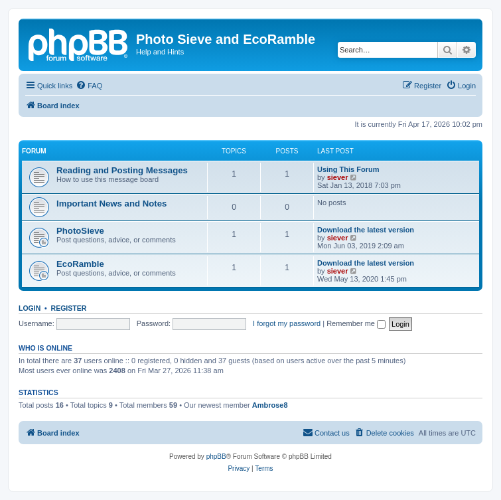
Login (29, 308)
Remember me (356, 323)
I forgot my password (287, 323)
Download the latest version (365, 230)
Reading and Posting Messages (122, 170)
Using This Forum (348, 169)
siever (337, 177)
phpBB (216, 456)
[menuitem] (89, 86)
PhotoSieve (80, 231)
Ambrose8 (270, 405)
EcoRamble (80, 264)
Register (69, 308)
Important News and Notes (111, 203)
